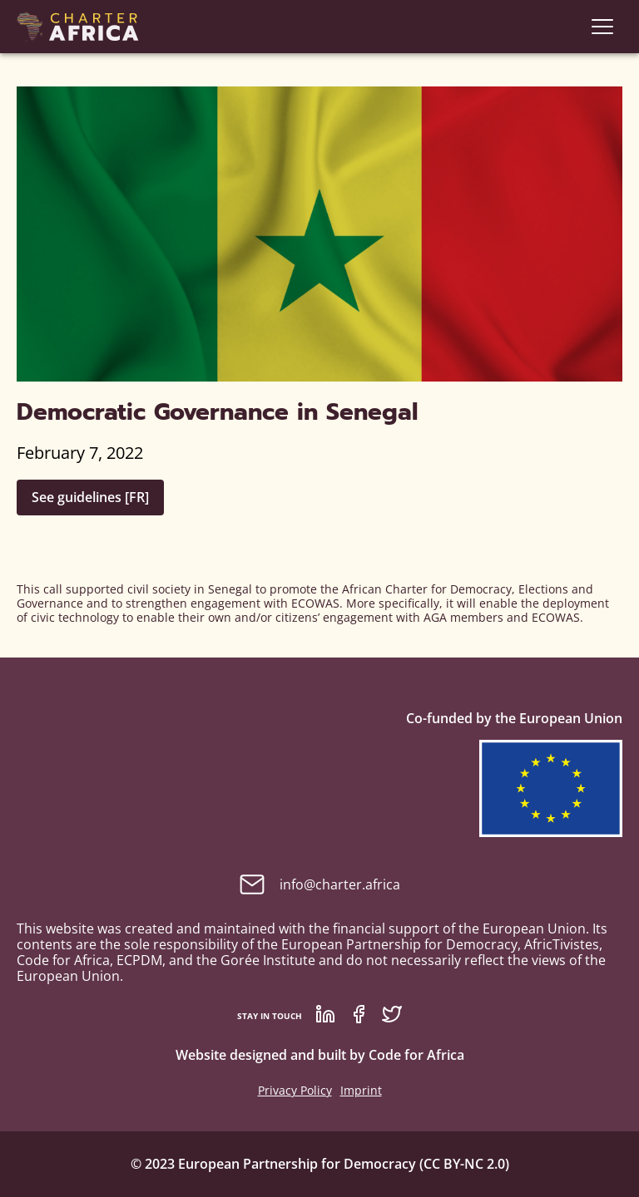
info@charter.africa (319, 884)
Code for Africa (416, 1055)
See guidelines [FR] (90, 497)
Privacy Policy (295, 1090)
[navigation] (602, 27)
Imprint (361, 1090)
